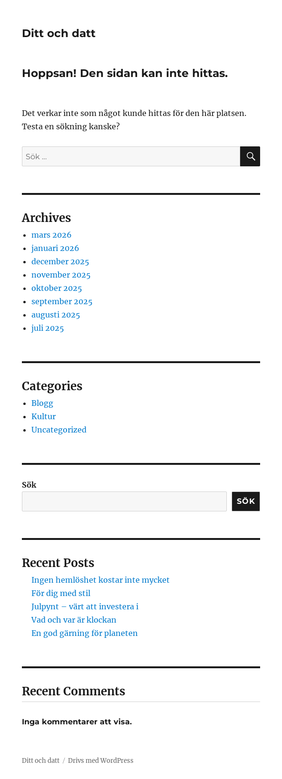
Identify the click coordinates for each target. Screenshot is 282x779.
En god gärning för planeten (84, 633)
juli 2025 (47, 328)
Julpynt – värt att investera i (84, 606)
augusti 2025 (55, 314)
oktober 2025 (56, 288)
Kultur (43, 416)
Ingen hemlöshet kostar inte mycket (100, 580)
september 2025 (62, 301)
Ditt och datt (59, 33)
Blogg (42, 403)
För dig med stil (60, 593)
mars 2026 (51, 235)
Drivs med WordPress (101, 761)
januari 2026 (55, 248)
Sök (29, 485)
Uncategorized (59, 429)
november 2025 (61, 274)
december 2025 (60, 261)
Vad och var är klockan (74, 620)
